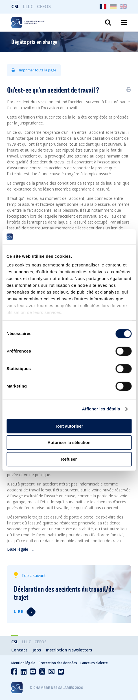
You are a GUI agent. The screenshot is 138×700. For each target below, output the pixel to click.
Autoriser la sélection (69, 442)
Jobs (36, 650)
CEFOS (44, 6)
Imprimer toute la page (34, 70)
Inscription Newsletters (69, 650)
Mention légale (23, 662)
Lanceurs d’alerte (94, 662)
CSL (15, 6)
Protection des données (58, 662)
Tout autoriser (69, 426)
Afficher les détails (101, 408)
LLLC (28, 6)
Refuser (69, 459)
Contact (19, 650)
